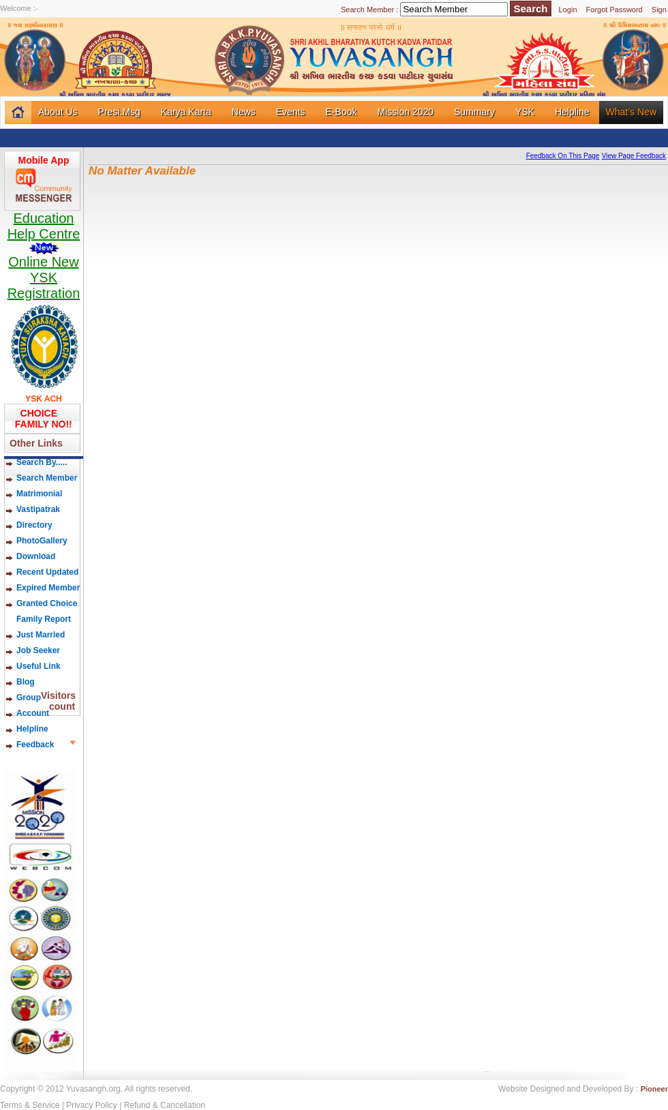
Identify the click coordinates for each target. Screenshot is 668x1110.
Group (28, 697)
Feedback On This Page (563, 156)
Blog (35, 682)
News (244, 111)
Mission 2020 (406, 111)
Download (35, 556)
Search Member (46, 478)
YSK (524, 111)
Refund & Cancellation (164, 1105)
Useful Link (38, 666)
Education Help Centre (43, 232)
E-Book (341, 111)
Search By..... (41, 462)
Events (290, 111)
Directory (34, 525)
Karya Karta (186, 111)
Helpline (572, 111)
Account (32, 713)
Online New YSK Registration (43, 277)
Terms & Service (29, 1105)
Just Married (40, 635)
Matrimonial (39, 493)
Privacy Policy (91, 1105)
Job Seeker (38, 650)
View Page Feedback (634, 156)
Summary (474, 111)
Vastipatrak (38, 509)
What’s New (631, 111)
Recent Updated (47, 572)
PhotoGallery (41, 540)
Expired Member (48, 587)
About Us (58, 111)
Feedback (35, 744)
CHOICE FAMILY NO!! (41, 419)
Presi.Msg (119, 111)
